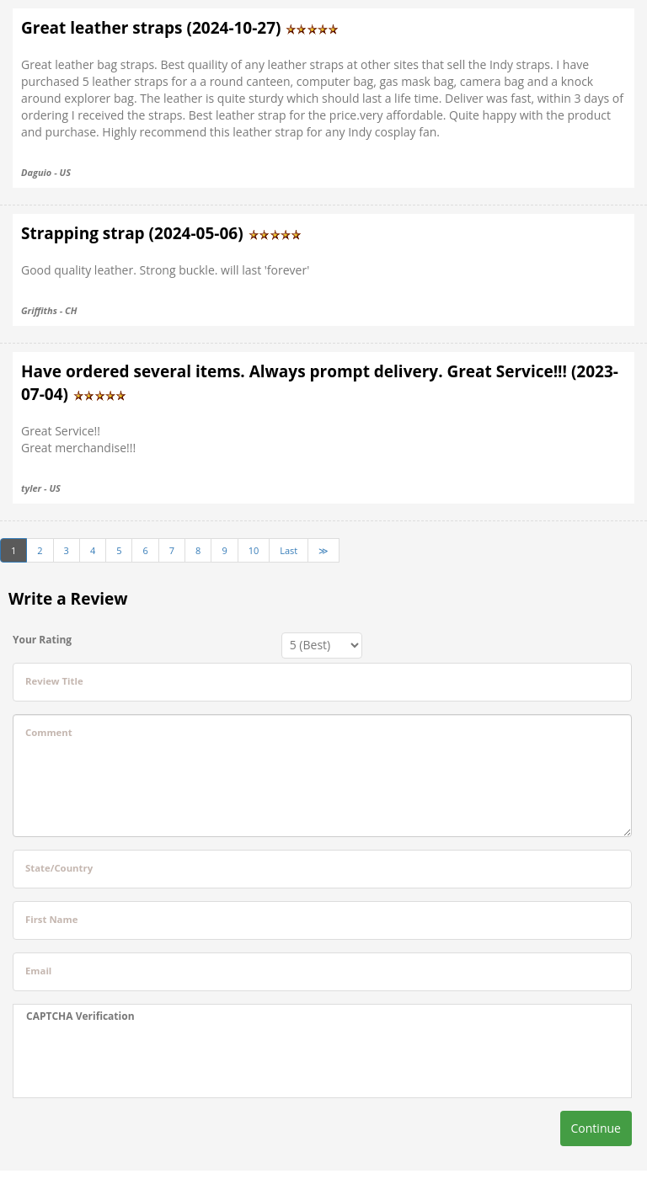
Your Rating (42, 639)
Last (288, 550)
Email (38, 970)
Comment (48, 732)
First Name (51, 919)
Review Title (54, 681)
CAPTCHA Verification (80, 1016)
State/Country (59, 868)
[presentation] (154, 1060)
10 (254, 550)
